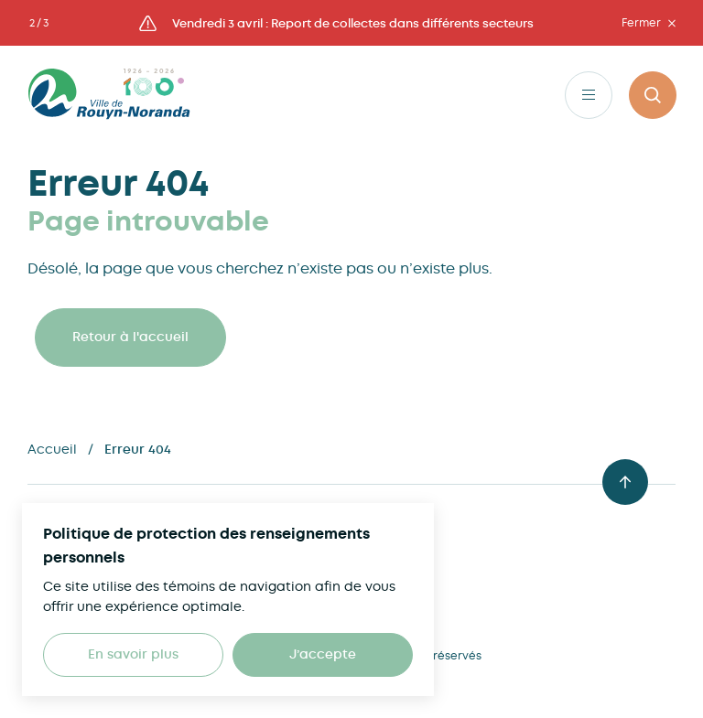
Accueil (52, 449)
